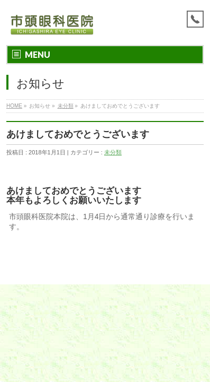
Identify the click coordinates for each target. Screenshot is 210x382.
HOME (14, 106)
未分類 (66, 106)
